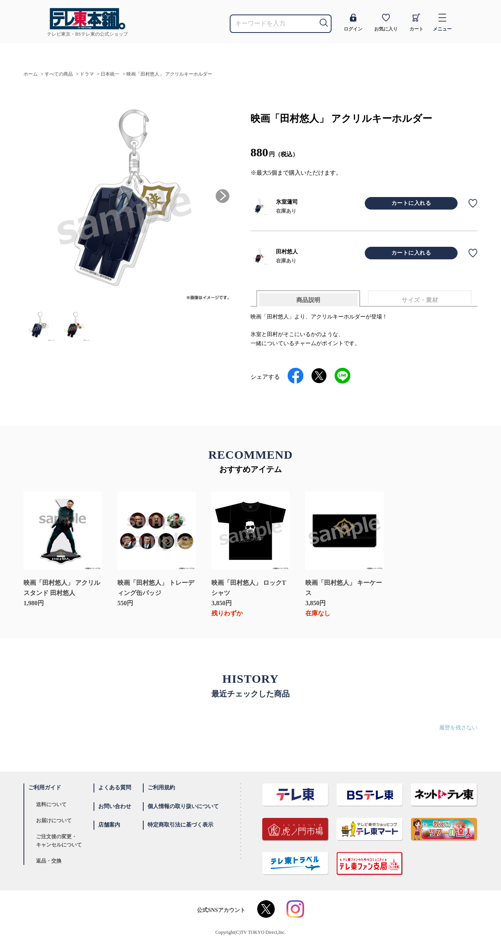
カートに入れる (411, 203)
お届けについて (54, 820)
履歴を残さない (458, 728)
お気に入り (386, 23)
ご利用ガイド (44, 787)
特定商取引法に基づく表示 (180, 825)
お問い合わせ (114, 806)
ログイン (353, 23)
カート (416, 23)
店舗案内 (109, 825)
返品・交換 (48, 861)
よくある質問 (114, 787)
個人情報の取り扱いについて (183, 806)
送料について (51, 804)
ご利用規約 (161, 787)
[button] (222, 196)
